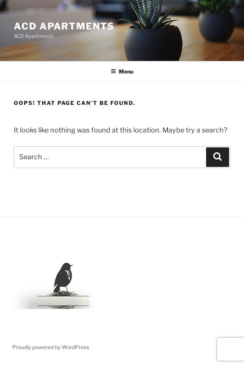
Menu (122, 71)
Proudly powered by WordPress (50, 347)
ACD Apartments (64, 26)
